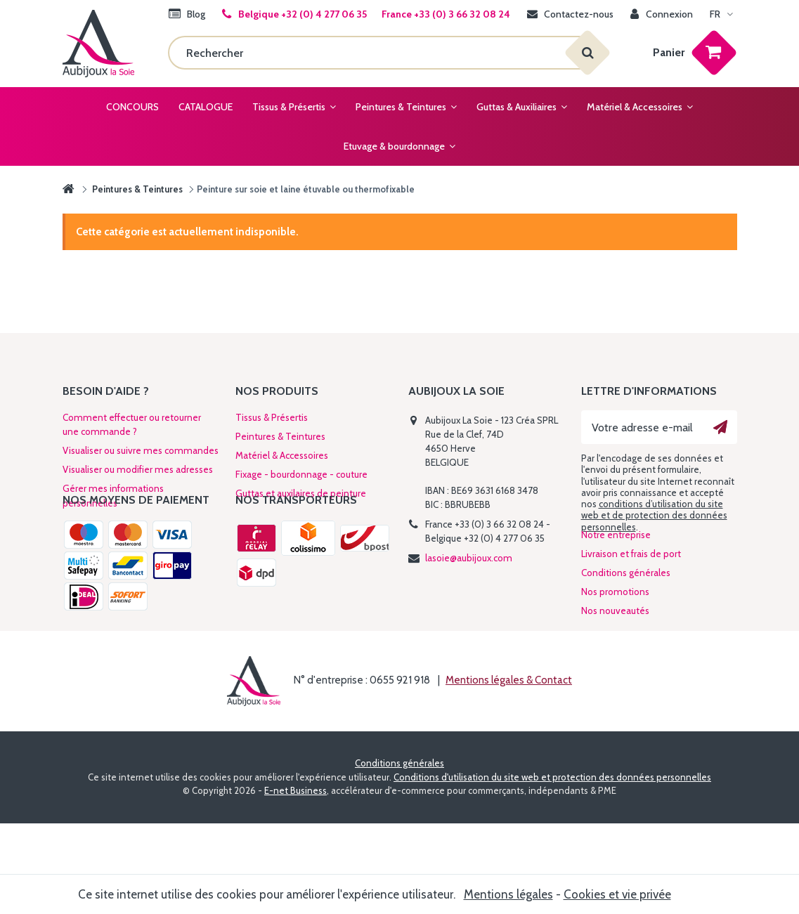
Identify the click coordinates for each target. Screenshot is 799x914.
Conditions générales (625, 629)
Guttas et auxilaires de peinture (300, 493)
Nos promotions (615, 648)
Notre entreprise (616, 591)
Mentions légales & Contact (509, 770)
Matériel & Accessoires (281, 455)
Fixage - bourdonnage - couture (301, 474)
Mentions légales (508, 894)
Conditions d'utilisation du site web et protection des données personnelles (552, 867)
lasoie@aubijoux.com (468, 557)
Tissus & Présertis (271, 417)
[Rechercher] (377, 53)
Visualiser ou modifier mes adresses (138, 469)
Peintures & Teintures (280, 436)
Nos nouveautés (615, 667)
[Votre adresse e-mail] (659, 427)
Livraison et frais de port (631, 610)
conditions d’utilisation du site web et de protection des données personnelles (654, 515)
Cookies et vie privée (617, 894)
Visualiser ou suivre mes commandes (141, 450)
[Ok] (720, 427)
